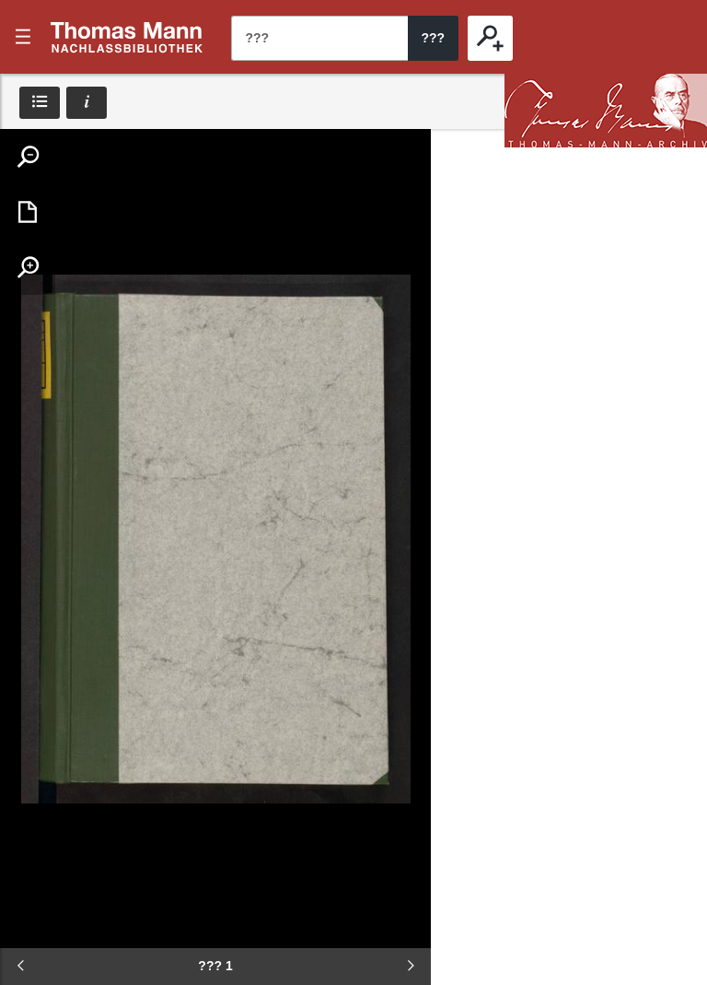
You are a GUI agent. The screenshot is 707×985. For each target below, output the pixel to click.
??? (127, 37)
